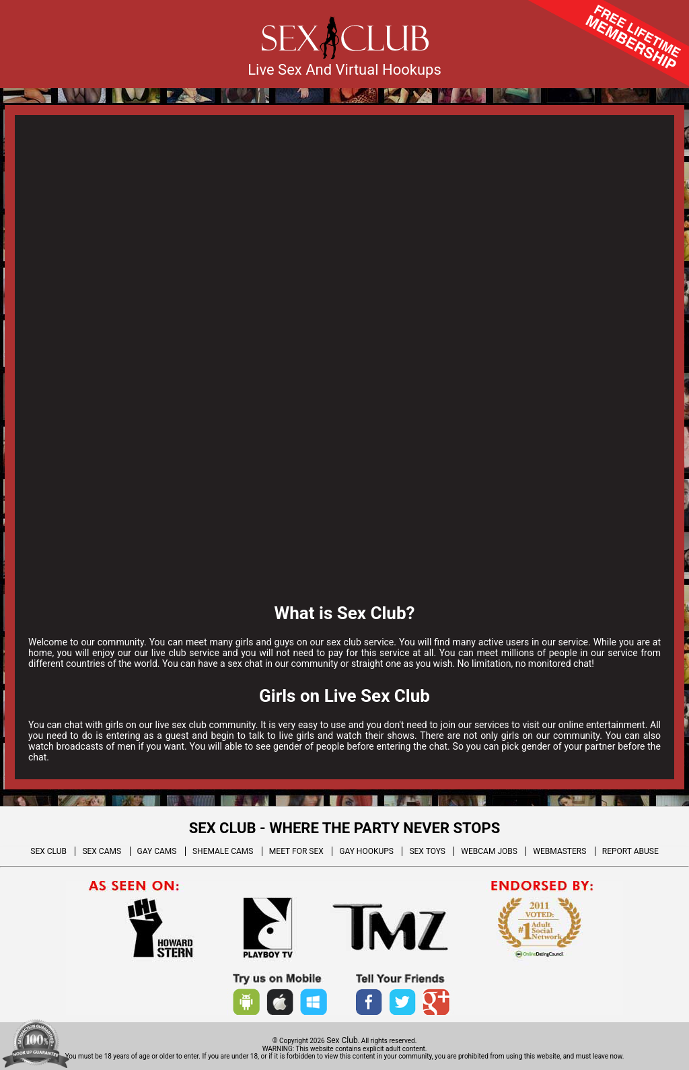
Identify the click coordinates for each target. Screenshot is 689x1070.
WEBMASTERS (559, 851)
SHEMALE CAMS (222, 851)
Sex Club (342, 1040)
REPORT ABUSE (630, 851)
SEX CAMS (101, 851)
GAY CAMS (157, 851)
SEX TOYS (427, 851)
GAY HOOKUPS (366, 851)
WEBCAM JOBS (489, 851)
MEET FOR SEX (296, 851)
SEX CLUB (48, 851)
